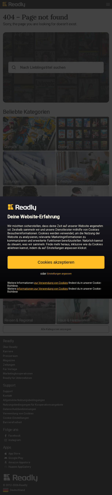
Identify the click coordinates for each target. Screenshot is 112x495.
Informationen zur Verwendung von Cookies (42, 288)
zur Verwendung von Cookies (51, 282)
